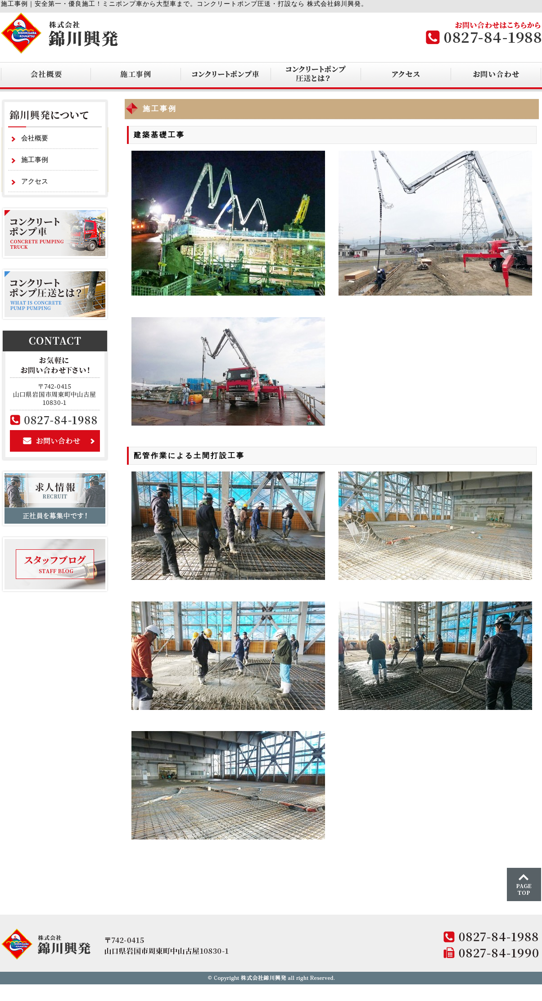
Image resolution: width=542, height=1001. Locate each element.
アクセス (34, 181)
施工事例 (34, 159)
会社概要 (34, 138)
